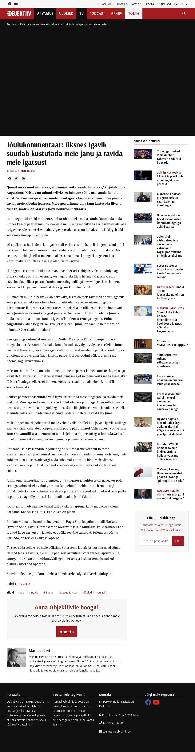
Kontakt (122, 4)
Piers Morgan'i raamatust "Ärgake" (170, 494)
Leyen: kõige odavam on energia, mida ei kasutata (170, 380)
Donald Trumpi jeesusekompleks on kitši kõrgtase (170, 292)
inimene (49, 592)
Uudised (66, 13)
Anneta (67, 632)
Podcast (97, 13)
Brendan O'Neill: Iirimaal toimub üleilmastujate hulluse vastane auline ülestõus (167, 451)
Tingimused (164, 4)
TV (81, 13)
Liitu (178, 541)
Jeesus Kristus (69, 592)
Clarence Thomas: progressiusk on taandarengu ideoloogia (169, 199)
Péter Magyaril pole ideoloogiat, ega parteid (170, 178)
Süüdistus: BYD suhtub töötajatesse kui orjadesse (168, 360)
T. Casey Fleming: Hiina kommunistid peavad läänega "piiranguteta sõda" (170, 475)
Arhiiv (116, 13)
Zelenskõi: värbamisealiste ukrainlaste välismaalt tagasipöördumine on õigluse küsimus (169, 246)
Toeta (150, 4)
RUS (184, 4)
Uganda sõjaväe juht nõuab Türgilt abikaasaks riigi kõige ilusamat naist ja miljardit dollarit (170, 426)
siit (33, 724)
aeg (21, 592)
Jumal (101, 592)
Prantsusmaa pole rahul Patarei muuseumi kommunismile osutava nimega (169, 401)
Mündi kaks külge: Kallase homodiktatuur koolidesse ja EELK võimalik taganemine (170, 319)
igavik (34, 592)
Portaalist (136, 4)
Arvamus (45, 13)
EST (176, 4)
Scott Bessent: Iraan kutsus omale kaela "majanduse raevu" (170, 271)
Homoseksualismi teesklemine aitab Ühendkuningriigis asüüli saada (169, 220)
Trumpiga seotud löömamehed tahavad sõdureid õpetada (169, 156)
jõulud (88, 592)
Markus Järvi (28, 170)
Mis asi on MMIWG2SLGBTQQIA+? (172, 343)
